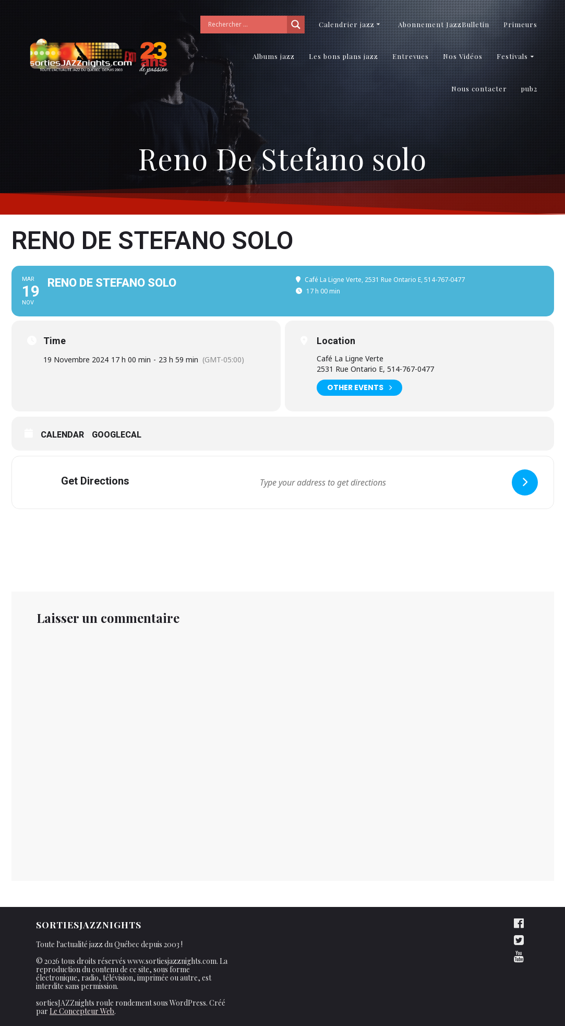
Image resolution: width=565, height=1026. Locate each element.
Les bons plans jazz (343, 56)
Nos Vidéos (463, 56)
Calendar (62, 435)
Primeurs (520, 24)
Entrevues (410, 56)
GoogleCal (116, 435)
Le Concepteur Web (82, 1011)
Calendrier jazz (347, 24)
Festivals (512, 56)
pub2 (529, 88)
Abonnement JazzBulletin (443, 24)
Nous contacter (479, 88)
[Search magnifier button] (296, 24)
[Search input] (246, 24)
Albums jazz (274, 56)
